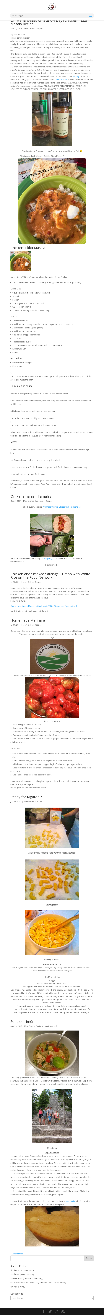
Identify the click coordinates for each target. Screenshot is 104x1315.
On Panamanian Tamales (30, 496)
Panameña (40, 501)
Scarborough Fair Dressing (22, 1274)
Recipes (39, 28)
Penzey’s (76, 76)
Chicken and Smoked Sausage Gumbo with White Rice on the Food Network (50, 575)
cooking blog (46, 558)
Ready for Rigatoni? (26, 796)
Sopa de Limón (22, 1021)
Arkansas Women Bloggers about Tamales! (62, 507)
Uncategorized (50, 1026)
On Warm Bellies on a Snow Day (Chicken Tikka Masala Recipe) (48, 22)
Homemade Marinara (27, 620)
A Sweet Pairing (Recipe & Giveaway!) (26, 1278)
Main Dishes (29, 28)
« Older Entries (16, 1253)
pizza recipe (70, 1201)
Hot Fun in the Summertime (22, 1270)
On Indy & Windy (17, 1286)
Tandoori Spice (60, 79)
